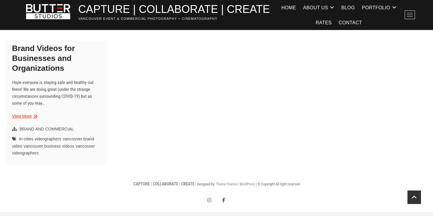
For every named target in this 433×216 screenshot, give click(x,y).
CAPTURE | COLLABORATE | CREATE (174, 9)
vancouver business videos (48, 146)
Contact (350, 22)
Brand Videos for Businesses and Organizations (43, 58)
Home (288, 7)
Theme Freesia (226, 184)
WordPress (247, 184)
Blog (348, 7)
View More (24, 116)
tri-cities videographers (40, 138)
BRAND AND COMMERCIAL (47, 129)
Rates (324, 22)
